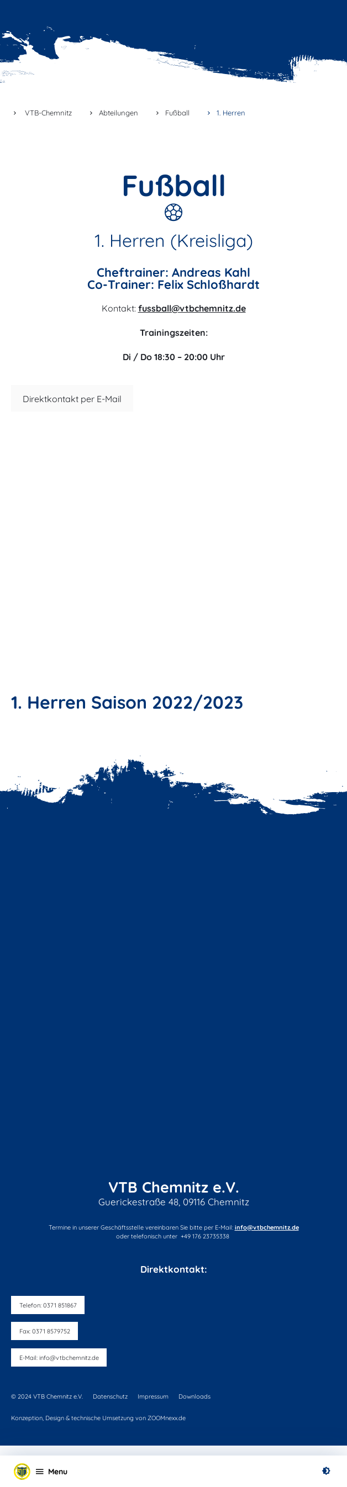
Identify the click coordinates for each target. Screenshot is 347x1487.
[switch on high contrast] (326, 1471)
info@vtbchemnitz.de (267, 1227)
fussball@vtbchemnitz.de (192, 308)
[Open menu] (51, 1471)
